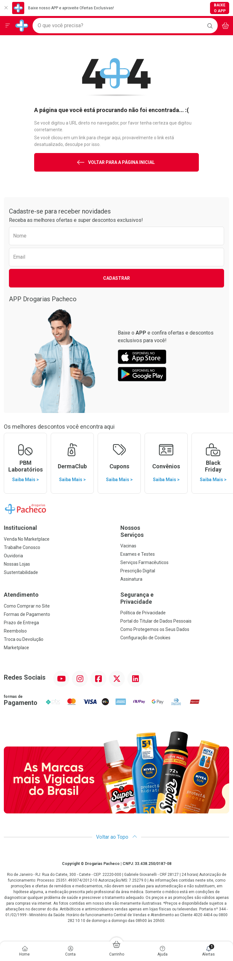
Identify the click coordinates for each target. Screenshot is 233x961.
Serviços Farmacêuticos (144, 562)
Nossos (174, 531)
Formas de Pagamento (27, 614)
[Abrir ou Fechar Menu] (7, 25)
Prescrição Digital (137, 570)
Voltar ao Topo (116, 837)
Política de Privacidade (143, 612)
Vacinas (128, 545)
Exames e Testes (137, 554)
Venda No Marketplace (26, 539)
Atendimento (21, 594)
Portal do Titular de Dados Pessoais (156, 621)
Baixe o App (220, 8)
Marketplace (16, 647)
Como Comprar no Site (27, 606)
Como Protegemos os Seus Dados (154, 629)
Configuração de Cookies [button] (145, 637)
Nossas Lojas (17, 564)
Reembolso (15, 631)
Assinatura (131, 579)
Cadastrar (116, 278)
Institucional (20, 527)
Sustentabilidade (21, 572)
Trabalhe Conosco (22, 547)
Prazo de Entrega (21, 622)
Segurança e (174, 598)
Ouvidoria (13, 555)
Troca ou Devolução (23, 639)
